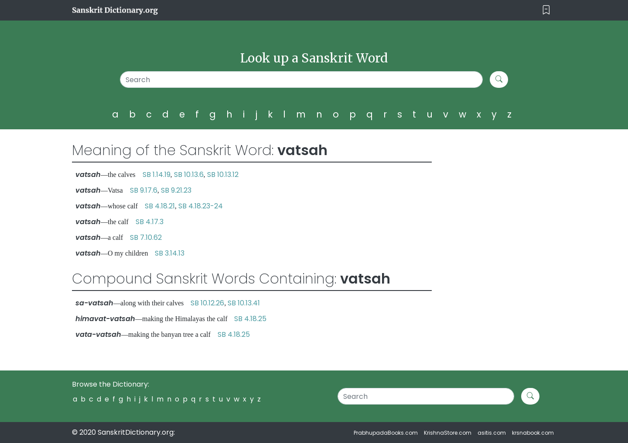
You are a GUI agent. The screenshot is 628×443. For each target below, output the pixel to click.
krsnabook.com (533, 432)
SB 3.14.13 (169, 253)
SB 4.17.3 (150, 222)
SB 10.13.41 (244, 303)
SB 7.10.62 (146, 237)
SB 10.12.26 (207, 303)
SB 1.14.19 (157, 175)
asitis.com (492, 432)
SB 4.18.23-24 (200, 206)
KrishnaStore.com (447, 432)
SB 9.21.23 (176, 190)
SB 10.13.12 (223, 175)
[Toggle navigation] (546, 10)
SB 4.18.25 (250, 319)
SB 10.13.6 (189, 175)
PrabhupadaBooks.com (386, 432)
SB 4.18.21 (160, 206)
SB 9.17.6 (143, 190)
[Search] (301, 79)
